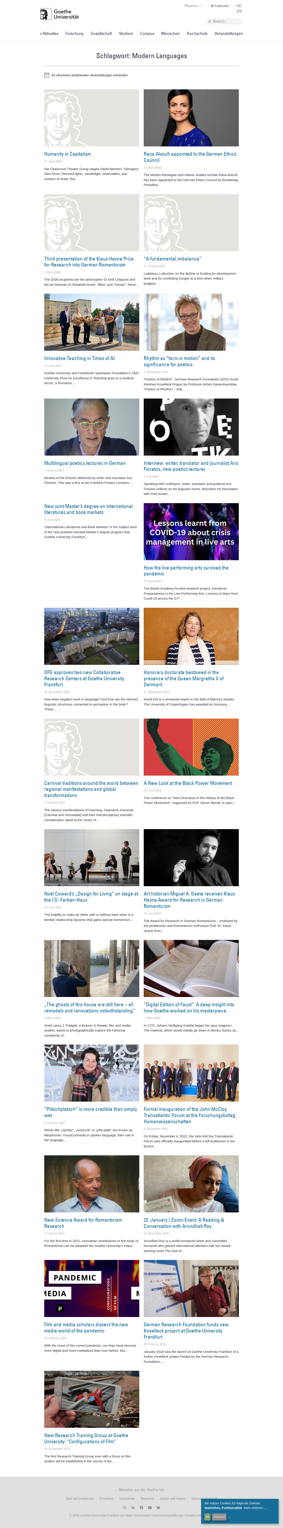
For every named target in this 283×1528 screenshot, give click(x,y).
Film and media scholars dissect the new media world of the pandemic (86, 1327)
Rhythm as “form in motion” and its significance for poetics (179, 361)
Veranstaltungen (229, 33)
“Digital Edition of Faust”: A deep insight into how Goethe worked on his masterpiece (189, 1007)
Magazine (193, 5)
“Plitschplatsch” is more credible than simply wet (90, 1112)
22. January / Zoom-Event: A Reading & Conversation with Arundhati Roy (184, 1222)
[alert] (141, 75)
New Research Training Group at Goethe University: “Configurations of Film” (86, 1438)
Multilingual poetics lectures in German (85, 463)
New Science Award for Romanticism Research (83, 1222)
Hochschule (197, 33)
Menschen (170, 33)
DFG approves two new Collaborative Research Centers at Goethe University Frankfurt (84, 678)
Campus (147, 33)
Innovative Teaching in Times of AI (79, 358)
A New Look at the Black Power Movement (188, 783)
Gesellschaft (101, 33)
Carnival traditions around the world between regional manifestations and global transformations (91, 789)
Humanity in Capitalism (67, 153)
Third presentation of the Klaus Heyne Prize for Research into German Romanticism (89, 261)
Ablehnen (219, 1517)
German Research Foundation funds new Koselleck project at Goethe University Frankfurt (186, 1330)
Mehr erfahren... (255, 1508)
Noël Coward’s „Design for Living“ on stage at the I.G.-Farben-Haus (91, 896)
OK (207, 1517)
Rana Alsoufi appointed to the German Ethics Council (190, 156)
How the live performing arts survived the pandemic (186, 570)
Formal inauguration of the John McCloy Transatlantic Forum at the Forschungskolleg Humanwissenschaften (189, 1115)
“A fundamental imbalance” (172, 258)
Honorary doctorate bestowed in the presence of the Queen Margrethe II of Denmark (184, 678)
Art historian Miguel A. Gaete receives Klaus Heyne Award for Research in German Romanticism (189, 899)
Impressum (142, 1515)
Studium (126, 33)
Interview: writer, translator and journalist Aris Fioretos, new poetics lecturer (191, 466)
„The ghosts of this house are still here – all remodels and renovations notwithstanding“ (89, 1007)
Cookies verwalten (198, 1515)
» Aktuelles (49, 33)
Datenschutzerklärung (167, 1515)
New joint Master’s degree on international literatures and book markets (88, 509)
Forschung (74, 33)
